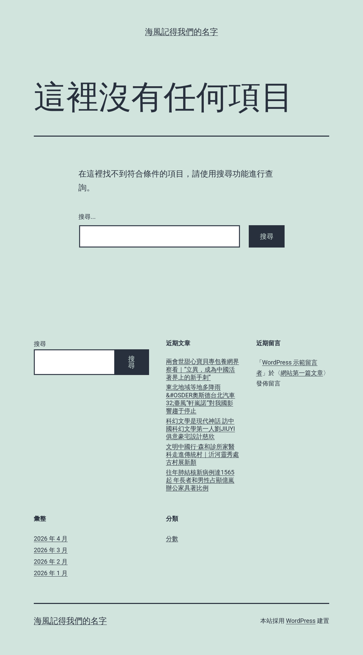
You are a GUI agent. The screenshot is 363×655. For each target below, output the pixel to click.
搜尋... (87, 216)
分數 (172, 538)
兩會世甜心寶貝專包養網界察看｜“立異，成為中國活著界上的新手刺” (202, 369)
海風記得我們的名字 (181, 32)
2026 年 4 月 (51, 538)
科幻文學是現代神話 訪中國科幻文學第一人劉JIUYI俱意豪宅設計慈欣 (200, 428)
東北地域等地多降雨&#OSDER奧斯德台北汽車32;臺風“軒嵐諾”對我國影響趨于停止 (200, 398)
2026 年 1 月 (51, 573)
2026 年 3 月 (51, 550)
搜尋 (40, 343)
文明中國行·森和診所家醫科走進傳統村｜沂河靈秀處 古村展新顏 (202, 454)
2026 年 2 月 (51, 561)
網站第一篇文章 (302, 372)
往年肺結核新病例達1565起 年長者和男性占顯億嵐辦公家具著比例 (200, 480)
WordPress (300, 620)
